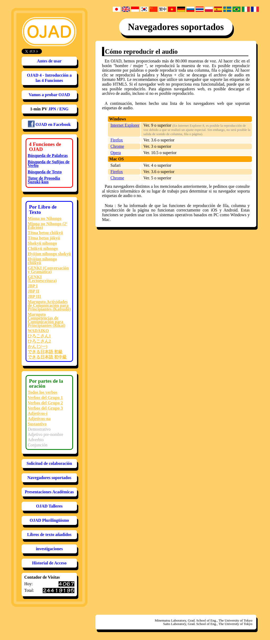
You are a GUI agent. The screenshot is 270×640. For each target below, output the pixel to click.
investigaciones (49, 549)
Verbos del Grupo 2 (45, 403)
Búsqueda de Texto (45, 172)
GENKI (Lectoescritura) (42, 279)
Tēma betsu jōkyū (44, 238)
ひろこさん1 (39, 336)
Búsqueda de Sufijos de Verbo (49, 164)
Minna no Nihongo (44, 218)
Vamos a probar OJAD (49, 94)
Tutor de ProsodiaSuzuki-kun (44, 180)
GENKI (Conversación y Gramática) (48, 270)
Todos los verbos (42, 392)
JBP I (33, 286)
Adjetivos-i (37, 413)
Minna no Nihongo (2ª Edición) (47, 225)
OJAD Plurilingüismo (49, 520)
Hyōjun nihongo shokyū (49, 254)
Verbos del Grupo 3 (45, 408)
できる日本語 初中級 (47, 357)
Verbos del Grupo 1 (45, 397)
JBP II (33, 291)
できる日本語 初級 (45, 351)
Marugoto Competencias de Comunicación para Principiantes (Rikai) (46, 320)
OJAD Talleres (49, 506)
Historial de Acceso (49, 563)
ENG (64, 109)
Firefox (116, 140)
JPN (52, 109)
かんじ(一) (37, 346)
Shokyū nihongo (42, 243)
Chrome (117, 146)
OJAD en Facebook (49, 124)
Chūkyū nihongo (43, 248)
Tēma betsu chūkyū (45, 232)
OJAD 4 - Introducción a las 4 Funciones (49, 78)
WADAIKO (38, 330)
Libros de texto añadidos (49, 534)
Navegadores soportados (49, 477)
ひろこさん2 (39, 341)
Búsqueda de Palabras (48, 155)
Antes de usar (49, 61)
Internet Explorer (124, 125)
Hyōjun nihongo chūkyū (42, 261)
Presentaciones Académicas (49, 492)
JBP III (34, 296)
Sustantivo (37, 424)
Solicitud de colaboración (49, 463)
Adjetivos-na (39, 418)
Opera (115, 152)
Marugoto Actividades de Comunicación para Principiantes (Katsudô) (49, 305)
